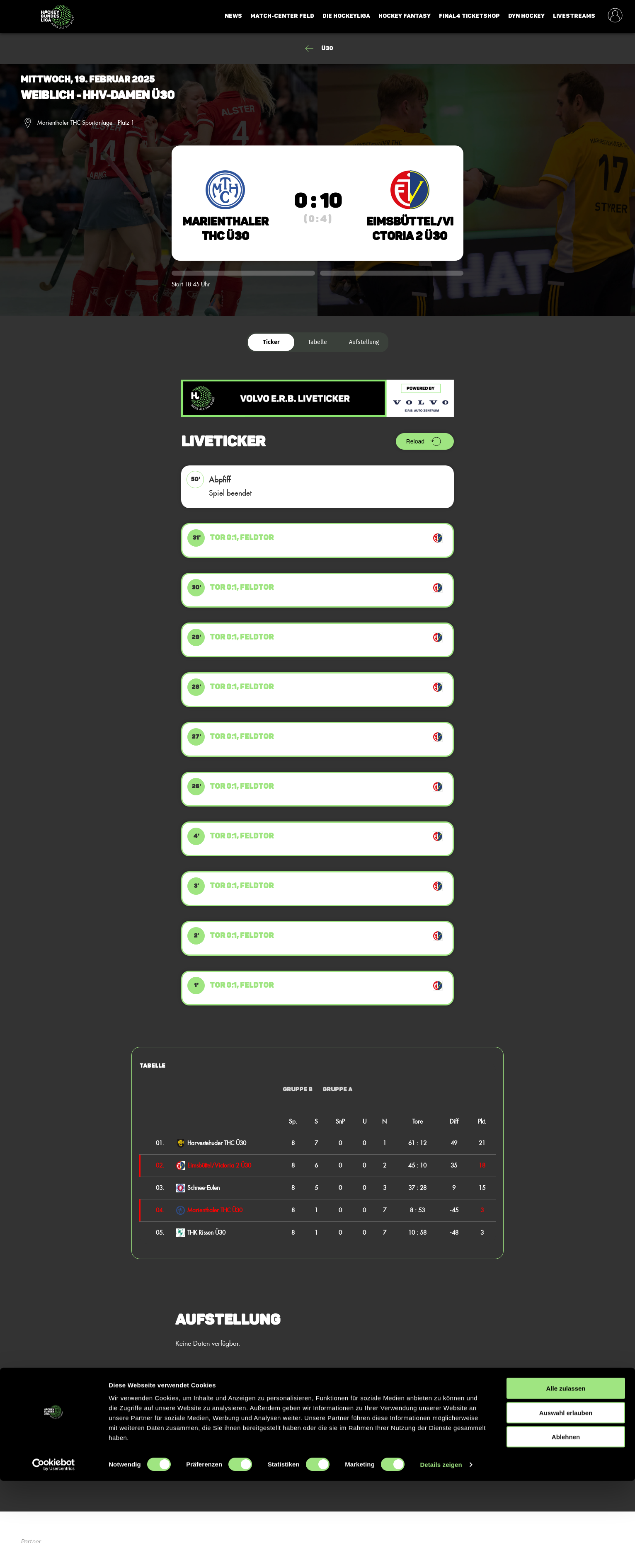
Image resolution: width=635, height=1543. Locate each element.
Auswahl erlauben (565, 1474)
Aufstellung (364, 342)
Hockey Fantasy (404, 15)
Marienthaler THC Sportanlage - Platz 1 (85, 122)
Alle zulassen (565, 1450)
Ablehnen (566, 1498)
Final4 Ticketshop (469, 15)
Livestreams (574, 15)
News (233, 15)
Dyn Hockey (526, 15)
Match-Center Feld (282, 15)
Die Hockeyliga (346, 15)
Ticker (271, 342)
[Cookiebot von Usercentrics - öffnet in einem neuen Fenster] (53, 1527)
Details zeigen (441, 1526)
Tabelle (317, 342)
